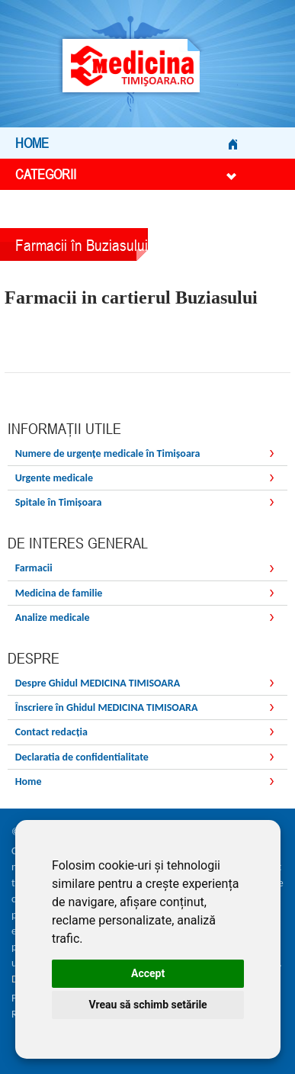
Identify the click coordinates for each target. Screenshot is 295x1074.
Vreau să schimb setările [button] (148, 1004)
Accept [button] (148, 973)
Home (126, 143)
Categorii (126, 174)
